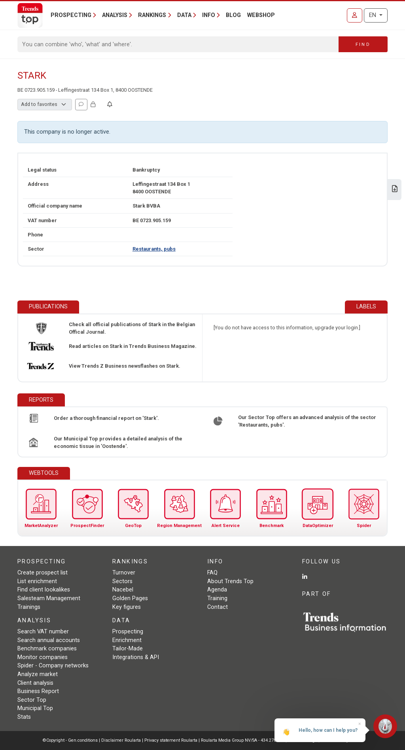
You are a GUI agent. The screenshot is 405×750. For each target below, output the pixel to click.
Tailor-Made (127, 648)
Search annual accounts (48, 640)
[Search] (178, 44)
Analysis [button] (114, 15)
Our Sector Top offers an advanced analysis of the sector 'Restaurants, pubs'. (307, 421)
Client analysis (35, 683)
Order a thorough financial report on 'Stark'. (106, 418)
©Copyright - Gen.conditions (70, 740)
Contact (217, 607)
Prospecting (127, 631)
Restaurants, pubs (154, 249)
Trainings (28, 607)
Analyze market (37, 674)
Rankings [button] (152, 15)
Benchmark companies (47, 648)
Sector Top (31, 700)
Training (217, 598)
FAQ (212, 572)
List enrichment (37, 581)
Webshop (261, 15)
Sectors (122, 581)
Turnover (123, 572)
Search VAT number (43, 631)
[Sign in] (354, 15)
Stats (24, 717)
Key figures (126, 607)
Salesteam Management (48, 598)
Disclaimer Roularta (121, 740)
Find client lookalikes (43, 589)
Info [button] (208, 15)
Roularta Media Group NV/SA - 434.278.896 (243, 740)
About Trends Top (230, 581)
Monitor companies (42, 657)
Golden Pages (130, 598)
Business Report (38, 691)
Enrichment (127, 640)
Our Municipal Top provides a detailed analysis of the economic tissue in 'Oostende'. (118, 442)
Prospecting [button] (71, 15)
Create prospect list (42, 572)
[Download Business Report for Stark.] (394, 189)
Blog (233, 15)
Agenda (217, 589)
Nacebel (122, 589)
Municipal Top (35, 708)
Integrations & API (135, 657)
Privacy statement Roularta (170, 740)
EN (373, 15)
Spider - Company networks (53, 665)
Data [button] (184, 15)
